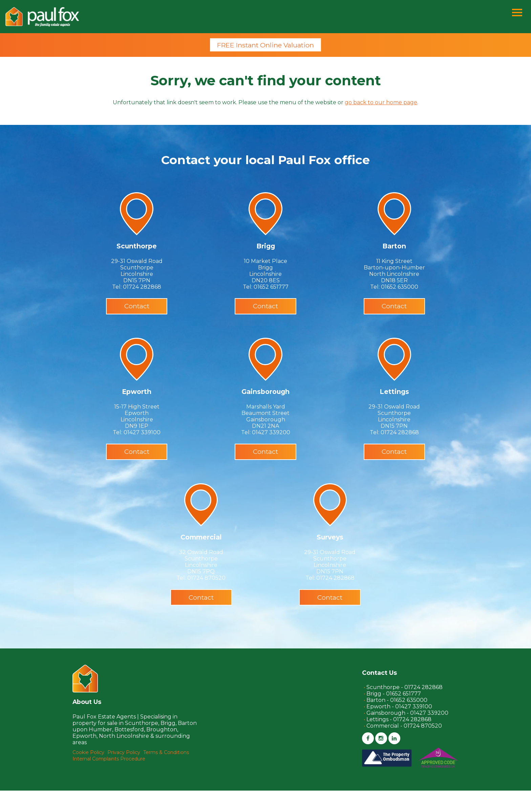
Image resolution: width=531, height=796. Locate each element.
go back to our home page (381, 103)
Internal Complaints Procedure (108, 764)
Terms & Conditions (166, 758)
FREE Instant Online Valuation (265, 45)
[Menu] (517, 13)
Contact (136, 308)
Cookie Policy (88, 758)
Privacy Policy (123, 758)
